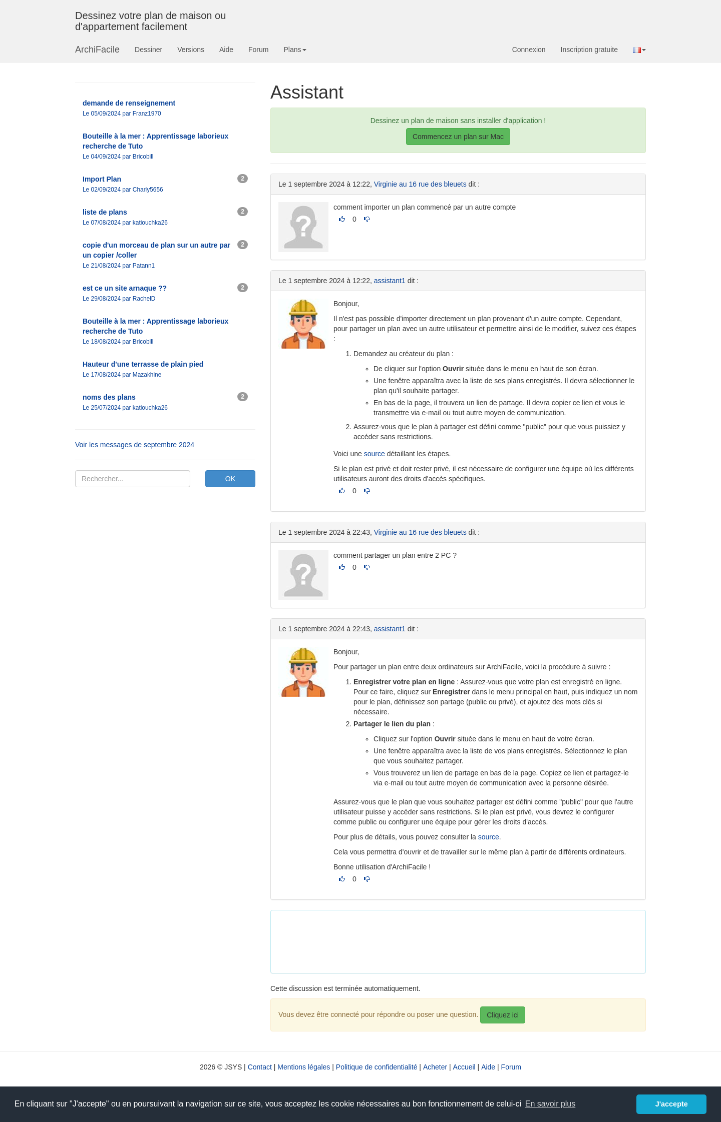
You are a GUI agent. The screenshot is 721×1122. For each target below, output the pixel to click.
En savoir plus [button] (550, 1103)
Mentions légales (303, 1067)
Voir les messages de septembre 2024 (134, 445)
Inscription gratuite (589, 50)
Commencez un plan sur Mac (458, 137)
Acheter (435, 1067)
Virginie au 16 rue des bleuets (420, 184)
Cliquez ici (503, 1015)
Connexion (529, 50)
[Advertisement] (460, 940)
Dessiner (148, 50)
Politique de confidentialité (377, 1067)
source (374, 454)
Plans (294, 50)
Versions (190, 50)
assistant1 (390, 281)
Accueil (464, 1067)
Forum (258, 50)
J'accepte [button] (671, 1104)
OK (230, 479)
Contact (260, 1067)
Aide (226, 50)
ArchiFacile (97, 50)
